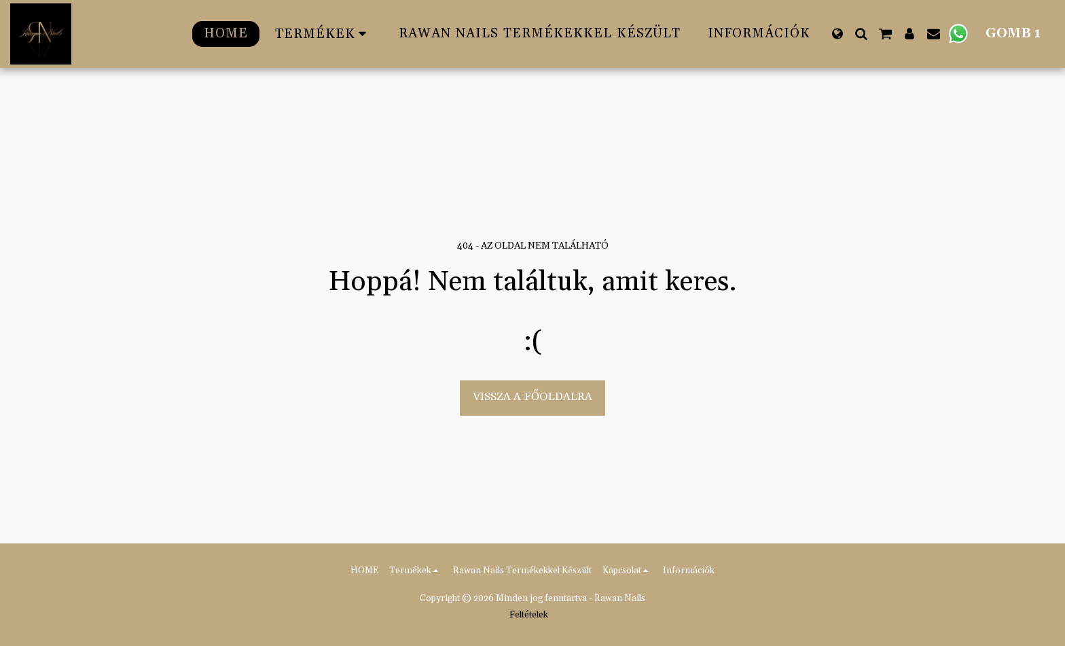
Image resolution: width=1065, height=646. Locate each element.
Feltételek (528, 615)
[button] (861, 33)
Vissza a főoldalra (532, 397)
